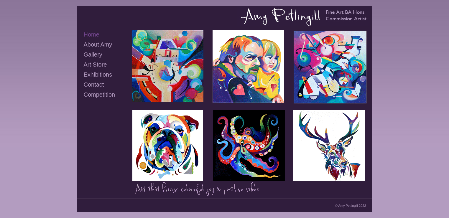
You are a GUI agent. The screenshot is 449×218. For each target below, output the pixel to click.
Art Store (95, 64)
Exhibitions (98, 74)
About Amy (98, 44)
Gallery (93, 54)
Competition (99, 94)
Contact (94, 84)
